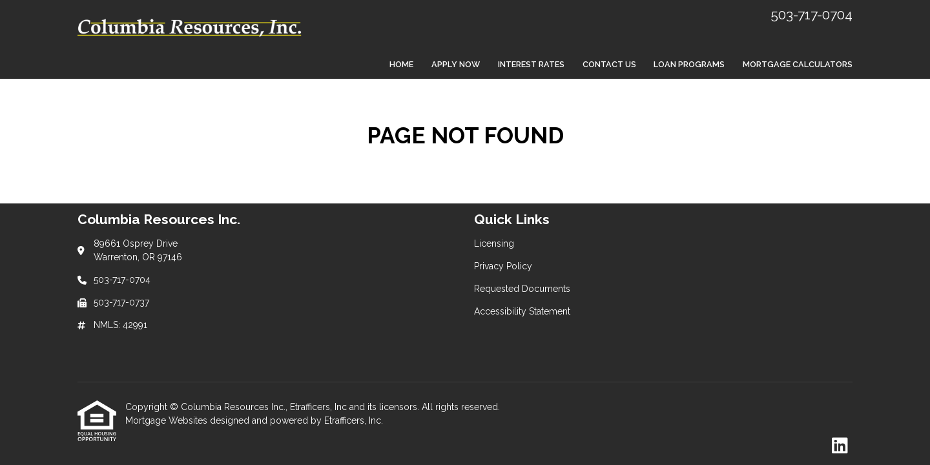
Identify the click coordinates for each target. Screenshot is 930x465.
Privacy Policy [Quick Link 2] (503, 266)
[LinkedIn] (840, 446)
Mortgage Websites (167, 420)
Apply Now (455, 64)
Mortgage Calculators (797, 64)
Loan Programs (689, 64)
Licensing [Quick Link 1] (494, 243)
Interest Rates (531, 64)
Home (401, 64)
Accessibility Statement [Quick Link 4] (522, 311)
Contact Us (609, 64)
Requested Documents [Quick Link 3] (522, 289)
